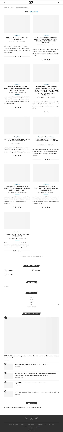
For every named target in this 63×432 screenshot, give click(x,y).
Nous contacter (49, 424)
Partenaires (31, 424)
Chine (31, 302)
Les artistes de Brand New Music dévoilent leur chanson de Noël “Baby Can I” (17, 188)
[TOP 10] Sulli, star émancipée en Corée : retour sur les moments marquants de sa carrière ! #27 (31, 357)
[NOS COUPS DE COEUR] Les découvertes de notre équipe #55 (46, 140)
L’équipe (23, 424)
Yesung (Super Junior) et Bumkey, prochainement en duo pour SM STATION (17, 88)
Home (5, 7)
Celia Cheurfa (42, 45)
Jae (13, 143)
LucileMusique (13, 92)
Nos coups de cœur (49, 137)
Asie (31, 304)
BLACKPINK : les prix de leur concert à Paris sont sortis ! (32, 364)
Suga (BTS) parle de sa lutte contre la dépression (30, 383)
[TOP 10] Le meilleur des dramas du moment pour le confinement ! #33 (37, 392)
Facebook (6, 286)
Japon (31, 300)
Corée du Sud (17, 35)
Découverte (40, 137)
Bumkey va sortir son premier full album (17, 235)
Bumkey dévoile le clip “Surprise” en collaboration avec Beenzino (46, 188)
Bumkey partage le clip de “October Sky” (17, 38)
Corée (31, 297)
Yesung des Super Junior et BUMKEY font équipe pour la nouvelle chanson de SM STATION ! (45, 40)
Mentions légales (13, 424)
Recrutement (39, 424)
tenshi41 (13, 42)
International (31, 307)
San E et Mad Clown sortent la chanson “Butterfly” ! (17, 140)
